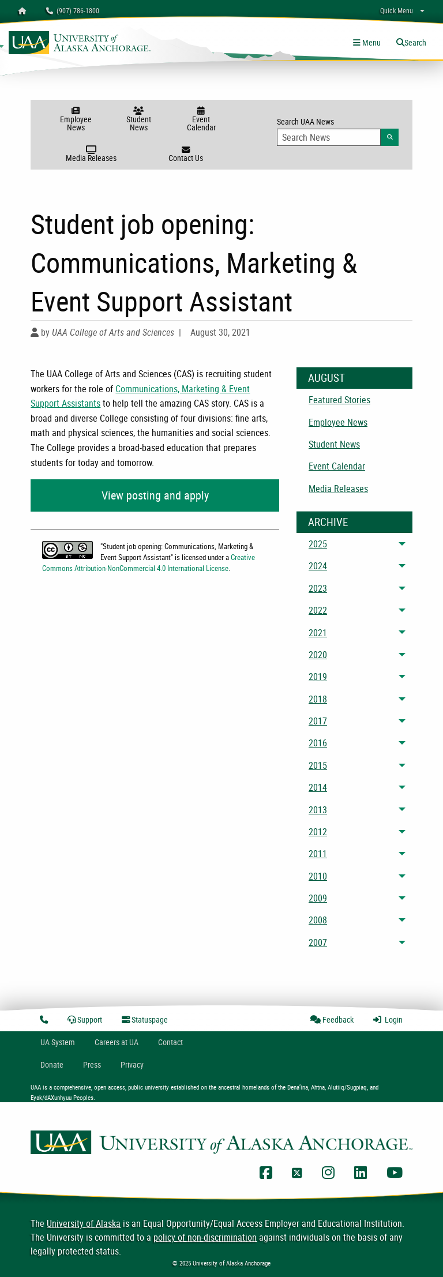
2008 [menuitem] (318, 920)
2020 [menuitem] (318, 654)
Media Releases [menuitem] (338, 488)
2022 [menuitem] (318, 610)
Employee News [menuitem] (338, 422)
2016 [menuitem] (318, 743)
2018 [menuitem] (318, 699)
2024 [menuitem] (318, 565)
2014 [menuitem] (318, 787)
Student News (138, 120)
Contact (170, 1041)
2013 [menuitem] (318, 809)
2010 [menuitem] (318, 876)
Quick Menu (396, 10)
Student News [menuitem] (334, 444)
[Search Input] (329, 137)
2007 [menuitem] (318, 942)
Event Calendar (201, 120)
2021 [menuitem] (318, 632)
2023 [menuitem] (318, 588)
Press (92, 1064)
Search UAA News (338, 131)
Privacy (132, 1064)
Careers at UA (116, 1041)
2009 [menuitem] (318, 898)
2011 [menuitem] (318, 853)
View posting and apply (155, 495)
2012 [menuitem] (318, 831)
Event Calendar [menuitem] (337, 466)
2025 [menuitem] (318, 544)
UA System (57, 1041)
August (326, 377)
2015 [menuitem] (318, 765)
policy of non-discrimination (205, 1237)
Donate (51, 1064)
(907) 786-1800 (72, 10)
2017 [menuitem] (318, 721)
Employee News (75, 120)
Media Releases (91, 154)
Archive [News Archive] (328, 521)
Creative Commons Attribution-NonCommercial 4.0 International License (148, 562)
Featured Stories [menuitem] (339, 399)
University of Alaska (84, 1223)
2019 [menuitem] (318, 676)
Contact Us (185, 154)
